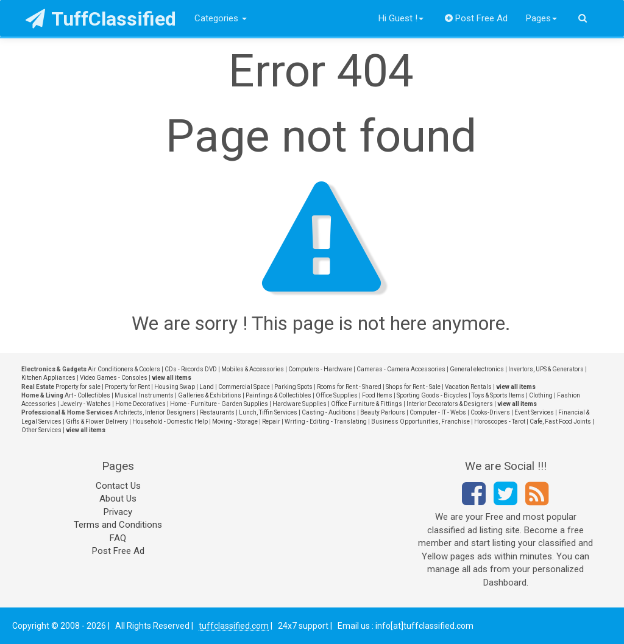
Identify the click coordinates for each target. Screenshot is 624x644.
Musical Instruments (144, 395)
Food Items (377, 395)
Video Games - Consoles (113, 377)
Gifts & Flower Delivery (97, 421)
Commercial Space (244, 386)
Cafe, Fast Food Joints (560, 421)
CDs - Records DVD (191, 369)
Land (206, 386)
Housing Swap (174, 386)
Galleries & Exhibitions (209, 395)
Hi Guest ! (401, 18)
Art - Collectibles (87, 395)
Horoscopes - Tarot (499, 421)
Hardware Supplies (299, 404)
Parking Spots (293, 386)
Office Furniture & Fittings (366, 404)
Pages (541, 18)
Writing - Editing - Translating (326, 421)
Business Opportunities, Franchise (420, 421)
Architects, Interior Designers (155, 412)
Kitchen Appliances (48, 377)
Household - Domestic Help (170, 421)
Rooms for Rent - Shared (349, 386)
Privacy (118, 511)
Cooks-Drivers (490, 412)
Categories (220, 18)
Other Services (41, 430)
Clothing (541, 395)
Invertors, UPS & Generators (546, 369)
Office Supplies (337, 395)
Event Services (534, 412)
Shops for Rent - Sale (413, 386)
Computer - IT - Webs (438, 412)
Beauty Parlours (382, 412)
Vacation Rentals (468, 386)
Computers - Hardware (320, 369)
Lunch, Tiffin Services (268, 412)
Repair (271, 421)
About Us (117, 498)
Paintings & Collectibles (278, 395)
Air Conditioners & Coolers (124, 369)
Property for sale (78, 386)
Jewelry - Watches (85, 404)
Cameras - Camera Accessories (400, 369)
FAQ (118, 538)
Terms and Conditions (118, 524)
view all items (171, 377)
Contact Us (118, 485)
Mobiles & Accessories (252, 369)
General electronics (477, 369)
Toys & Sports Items (498, 395)
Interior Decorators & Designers (449, 404)
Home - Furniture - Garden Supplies (219, 404)
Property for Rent (127, 386)
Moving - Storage (235, 421)
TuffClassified (101, 18)
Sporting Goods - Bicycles (432, 395)
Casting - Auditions (329, 412)
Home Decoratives (140, 404)
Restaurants (217, 412)
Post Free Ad (476, 18)
